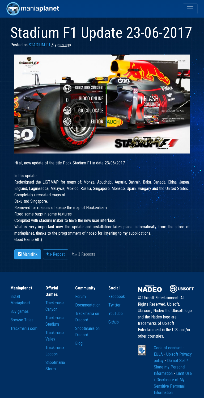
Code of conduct (168, 347)
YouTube (115, 313)
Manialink (27, 254)
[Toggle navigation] (190, 8)
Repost (55, 254)
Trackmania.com (23, 328)
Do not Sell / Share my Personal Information (171, 367)
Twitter (114, 305)
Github (113, 322)
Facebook (116, 296)
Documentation (87, 305)
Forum (80, 296)
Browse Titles (21, 319)
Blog (79, 343)
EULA (159, 354)
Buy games (19, 311)
